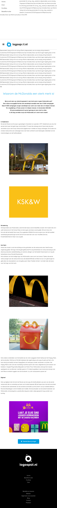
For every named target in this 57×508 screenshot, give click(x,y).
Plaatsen (28, 502)
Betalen (28, 493)
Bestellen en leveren (28, 491)
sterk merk (40, 112)
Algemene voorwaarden (28, 496)
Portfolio (28, 480)
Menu (4, 44)
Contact (28, 500)
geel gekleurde (24, 249)
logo (18, 256)
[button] (28, 441)
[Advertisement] (28, 28)
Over (28, 482)
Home (28, 475)
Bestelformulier (28, 478)
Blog (28, 498)
